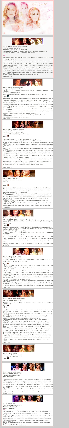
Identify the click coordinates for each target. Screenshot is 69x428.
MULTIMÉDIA (16, 35)
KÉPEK (21, 35)
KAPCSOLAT (37, 35)
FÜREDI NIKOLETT (6, 35)
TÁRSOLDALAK (32, 35)
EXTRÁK (12, 35)
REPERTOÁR (26, 35)
